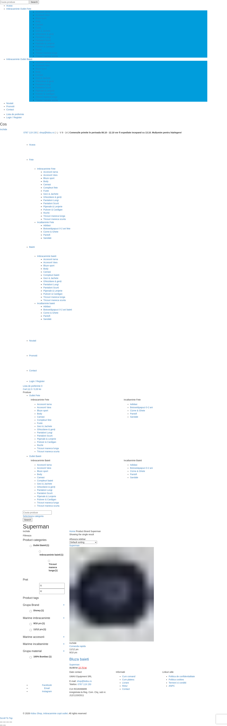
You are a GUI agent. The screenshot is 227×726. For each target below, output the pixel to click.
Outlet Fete (34, 395)
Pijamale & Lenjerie (45, 43)
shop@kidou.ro (46, 132)
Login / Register (14, 117)
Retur (125, 686)
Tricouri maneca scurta (46, 56)
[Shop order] (83, 542)
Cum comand (128, 676)
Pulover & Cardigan (45, 46)
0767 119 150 (30, 132)
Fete (31, 159)
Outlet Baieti (35, 456)
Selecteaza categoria (33, 516)
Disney (38, 610)
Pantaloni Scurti (43, 40)
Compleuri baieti (51, 275)
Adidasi (47, 225)
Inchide (3, 129)
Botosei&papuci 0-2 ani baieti (57, 309)
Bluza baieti (79, 659)
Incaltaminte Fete (45, 222)
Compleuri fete (50, 187)
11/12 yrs (39, 629)
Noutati (9, 103)
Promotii (10, 106)
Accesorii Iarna (42, 12)
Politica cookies (176, 679)
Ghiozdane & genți (44, 34)
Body (38, 21)
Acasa (9, 5)
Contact (10, 109)
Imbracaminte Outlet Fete (18, 9)
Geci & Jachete (42, 31)
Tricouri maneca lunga (46, 53)
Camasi (39, 24)
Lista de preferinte (15, 114)
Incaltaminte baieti (46, 303)
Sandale (47, 238)
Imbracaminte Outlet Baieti (19, 59)
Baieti (32, 247)
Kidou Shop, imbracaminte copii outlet (49, 713)
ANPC (172, 686)
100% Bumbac (42, 656)
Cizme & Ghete (50, 231)
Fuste (38, 27)
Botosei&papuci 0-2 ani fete (56, 228)
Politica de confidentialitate (182, 676)
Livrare (125, 682)
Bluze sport (41, 18)
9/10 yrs (39, 623)
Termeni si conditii (177, 682)
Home (72, 531)
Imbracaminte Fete (46, 168)
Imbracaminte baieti (46, 256)
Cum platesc (128, 679)
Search (34, 2)
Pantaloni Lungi (43, 37)
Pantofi (46, 235)
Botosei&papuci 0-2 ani (141, 407)
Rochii (38, 49)
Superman (74, 664)
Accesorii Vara (42, 15)
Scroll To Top (6, 718)
